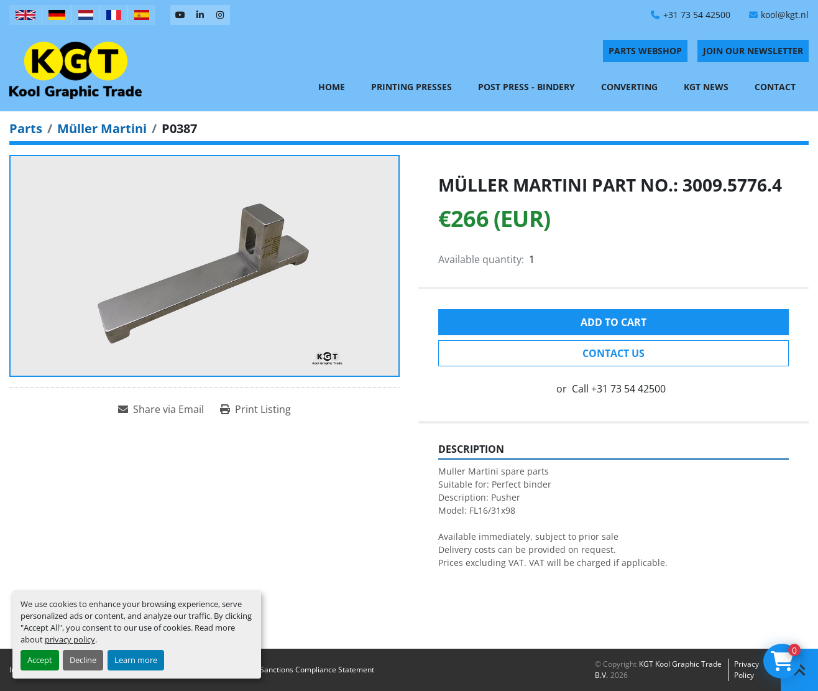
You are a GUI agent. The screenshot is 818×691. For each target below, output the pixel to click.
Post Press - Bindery (526, 87)
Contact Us (613, 353)
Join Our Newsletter (753, 51)
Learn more (135, 659)
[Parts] (25, 128)
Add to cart (613, 322)
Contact (775, 87)
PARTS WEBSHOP (645, 51)
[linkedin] (200, 15)
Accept (39, 659)
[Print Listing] (255, 409)
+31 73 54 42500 (696, 15)
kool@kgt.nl (785, 15)
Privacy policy (746, 669)
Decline (83, 659)
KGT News (706, 87)
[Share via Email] (161, 409)
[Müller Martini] (102, 128)
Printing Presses (411, 87)
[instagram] (220, 15)
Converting (629, 87)
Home (331, 87)
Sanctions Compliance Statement (317, 669)
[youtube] (180, 15)
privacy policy (70, 639)
